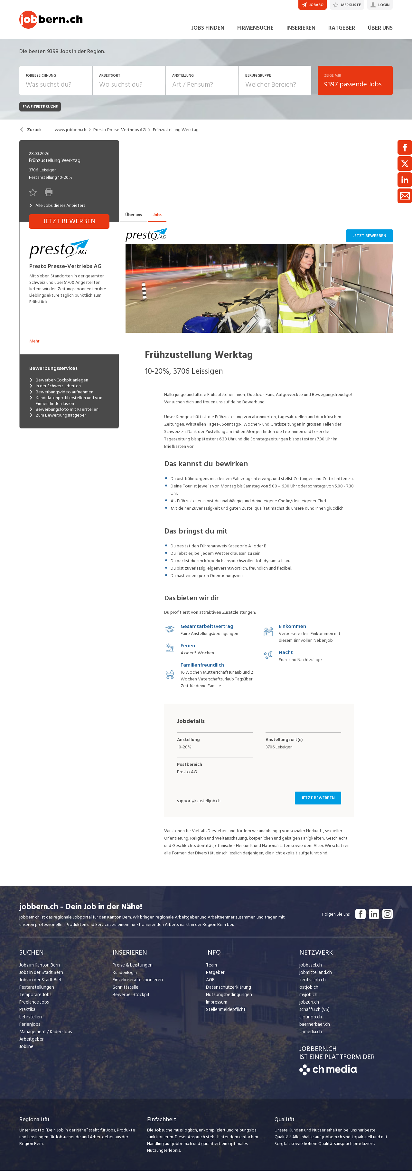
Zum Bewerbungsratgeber (57, 419)
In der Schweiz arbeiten (55, 390)
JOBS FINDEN (207, 31)
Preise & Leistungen (131, 968)
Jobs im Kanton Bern (38, 968)
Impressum (216, 1005)
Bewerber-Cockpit (131, 998)
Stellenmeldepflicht (225, 1013)
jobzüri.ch (308, 1005)
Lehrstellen (29, 1020)
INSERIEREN (300, 31)
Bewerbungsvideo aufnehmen (61, 396)
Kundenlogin (125, 976)
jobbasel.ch (310, 968)
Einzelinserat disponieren (136, 983)
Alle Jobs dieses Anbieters (57, 209)
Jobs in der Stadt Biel (39, 983)
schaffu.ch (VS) (313, 1013)
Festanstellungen (35, 991)
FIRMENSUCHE (255, 31)
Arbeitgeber (31, 1042)
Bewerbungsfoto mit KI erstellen (63, 413)
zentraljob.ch (311, 983)
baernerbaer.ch (313, 1028)
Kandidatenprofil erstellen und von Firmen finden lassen (65, 404)
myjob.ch (308, 998)
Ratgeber (215, 976)
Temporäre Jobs (34, 998)
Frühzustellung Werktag (176, 134)
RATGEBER (341, 31)
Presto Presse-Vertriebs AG (119, 134)
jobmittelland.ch (315, 976)
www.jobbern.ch (70, 134)
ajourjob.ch (310, 1020)
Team (211, 968)
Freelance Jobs (33, 1005)
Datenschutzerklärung (227, 991)
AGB (210, 983)
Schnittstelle (125, 991)
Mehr (34, 345)
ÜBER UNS (380, 31)
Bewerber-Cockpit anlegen (58, 384)
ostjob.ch (308, 991)
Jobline (26, 1050)
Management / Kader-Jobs (45, 1035)
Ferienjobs (29, 1028)
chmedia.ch (310, 1035)
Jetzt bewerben (370, 239)
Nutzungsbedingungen (227, 998)
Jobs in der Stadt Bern (40, 976)
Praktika (27, 1013)
